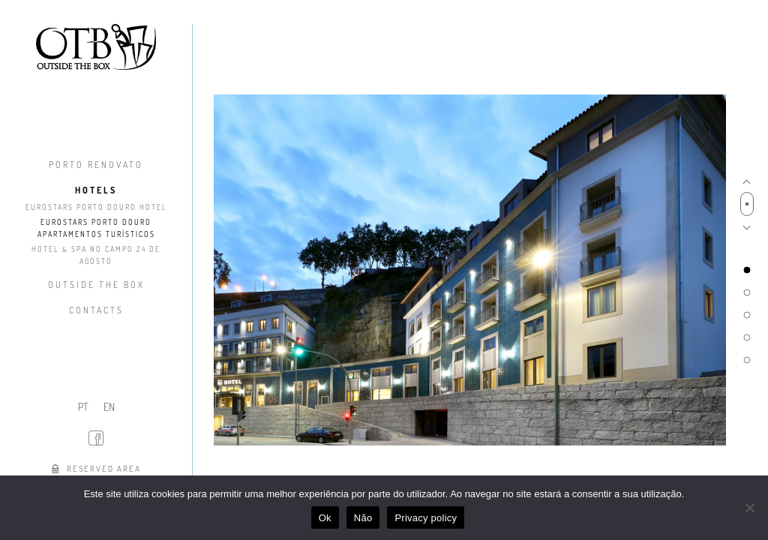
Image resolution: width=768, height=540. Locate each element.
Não (363, 518)
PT (83, 406)
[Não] (749, 507)
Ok (325, 518)
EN (109, 406)
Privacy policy (425, 518)
